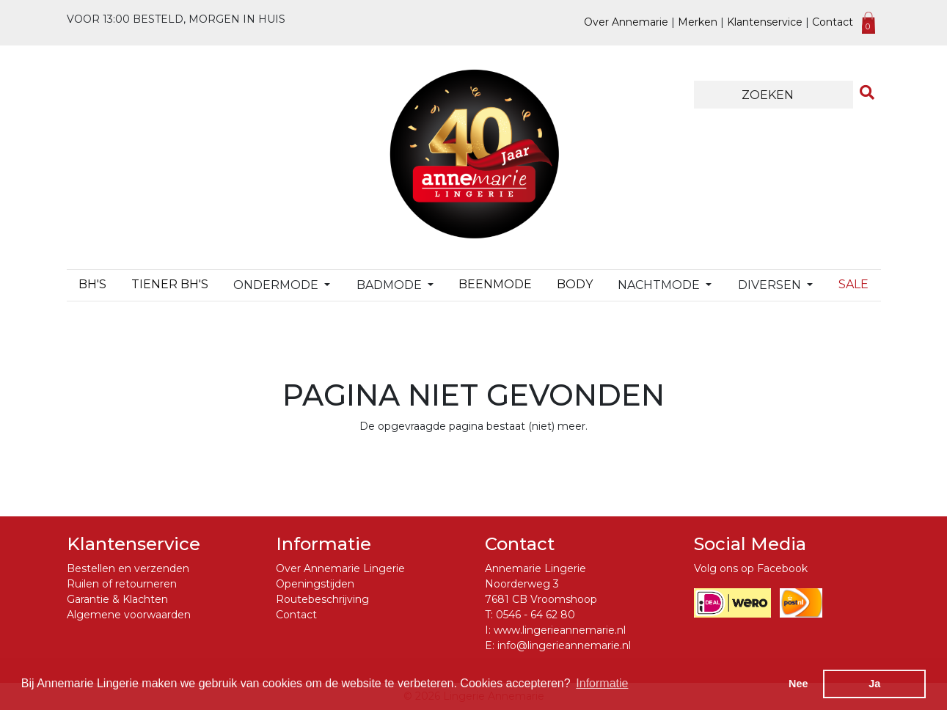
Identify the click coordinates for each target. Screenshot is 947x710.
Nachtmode (660, 285)
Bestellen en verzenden (128, 568)
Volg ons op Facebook (751, 568)
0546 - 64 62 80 (535, 614)
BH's (92, 284)
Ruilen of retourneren (122, 583)
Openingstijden (315, 583)
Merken (697, 22)
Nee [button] (798, 683)
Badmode (391, 285)
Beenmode (495, 284)
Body (575, 284)
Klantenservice (764, 22)
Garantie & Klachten (117, 599)
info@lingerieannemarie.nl (564, 645)
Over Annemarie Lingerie (340, 568)
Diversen (771, 285)
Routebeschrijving (322, 599)
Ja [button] (874, 683)
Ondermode (277, 285)
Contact (832, 22)
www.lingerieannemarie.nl (560, 630)
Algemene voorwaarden (129, 614)
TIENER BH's (169, 284)
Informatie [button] (602, 683)
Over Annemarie (626, 22)
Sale (853, 284)
